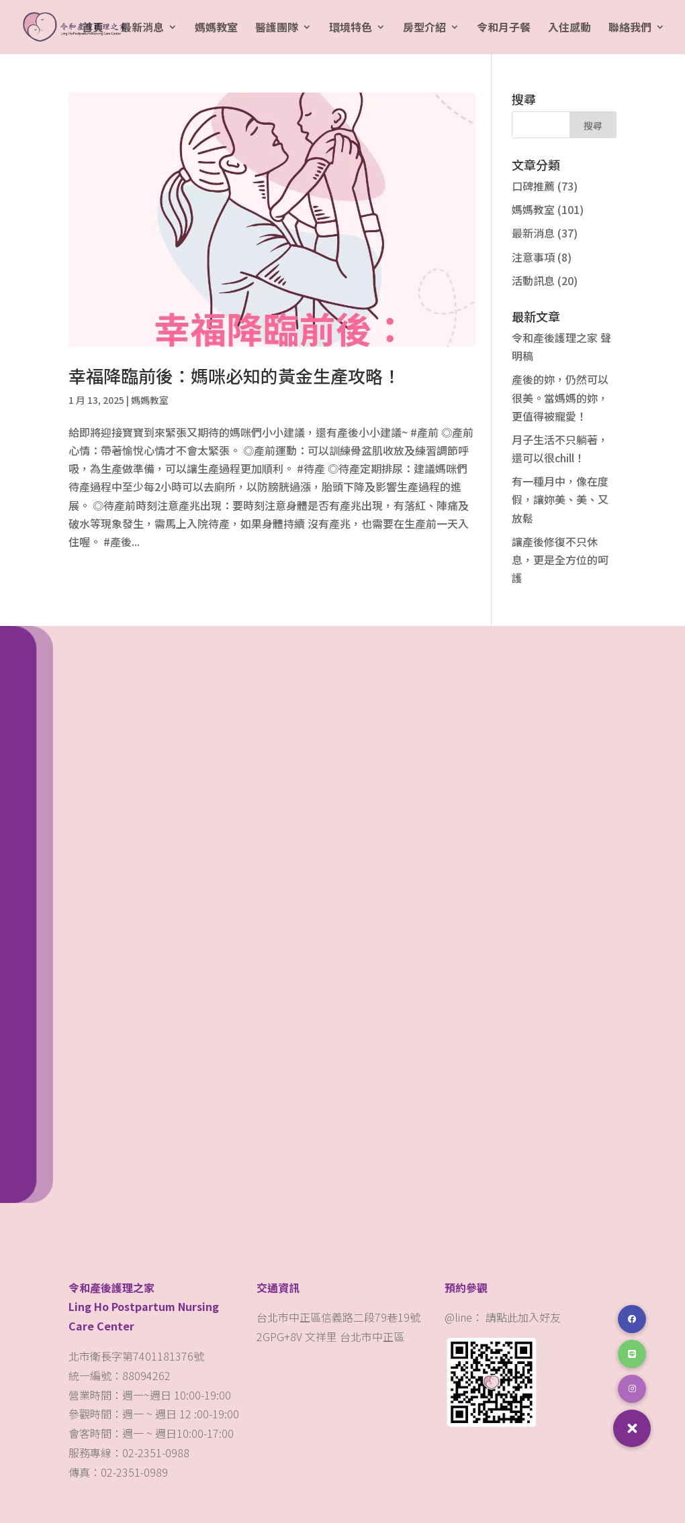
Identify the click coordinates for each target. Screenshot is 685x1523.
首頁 (92, 28)
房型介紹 (424, 28)
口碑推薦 (533, 186)
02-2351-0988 (157, 1453)
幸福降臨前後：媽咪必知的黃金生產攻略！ (234, 375)
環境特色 (350, 28)
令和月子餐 (504, 28)
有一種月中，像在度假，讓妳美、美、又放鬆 (560, 499)
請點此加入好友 (523, 1317)
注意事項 (533, 257)
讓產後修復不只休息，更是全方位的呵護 (560, 559)
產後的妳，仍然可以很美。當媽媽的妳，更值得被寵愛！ (560, 397)
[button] (632, 1428)
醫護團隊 (276, 28)
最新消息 (142, 28)
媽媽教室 (216, 28)
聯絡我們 (629, 28)
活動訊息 (533, 280)
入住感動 (569, 28)
